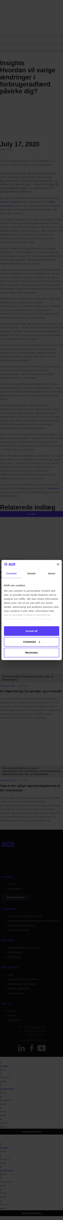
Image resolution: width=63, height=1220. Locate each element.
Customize (31, 641)
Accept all (31, 631)
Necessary (31, 652)
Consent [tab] (11, 573)
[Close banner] (58, 564)
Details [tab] (31, 573)
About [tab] (51, 573)
